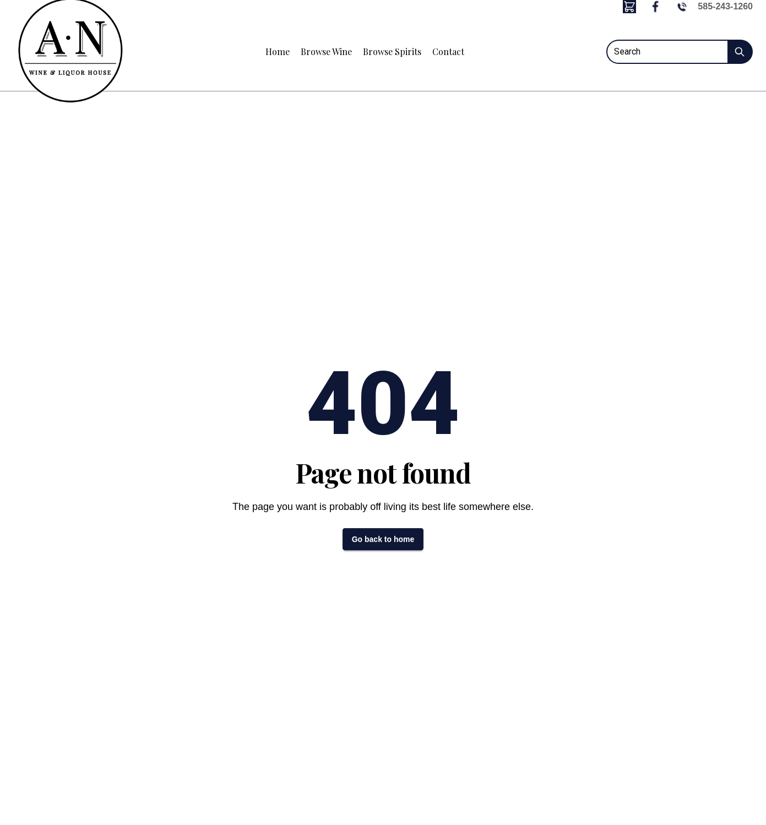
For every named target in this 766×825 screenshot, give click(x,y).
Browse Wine (326, 51)
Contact (448, 51)
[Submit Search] (740, 52)
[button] (629, 6)
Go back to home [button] (383, 539)
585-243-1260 (725, 6)
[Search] (666, 52)
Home (277, 51)
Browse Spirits (392, 51)
